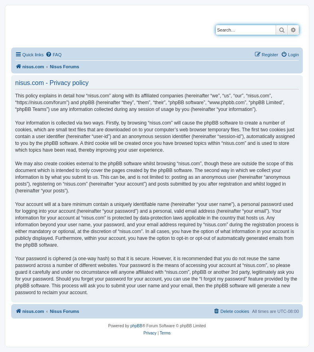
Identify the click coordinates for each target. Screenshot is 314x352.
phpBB (136, 326)
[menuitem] (53, 54)
